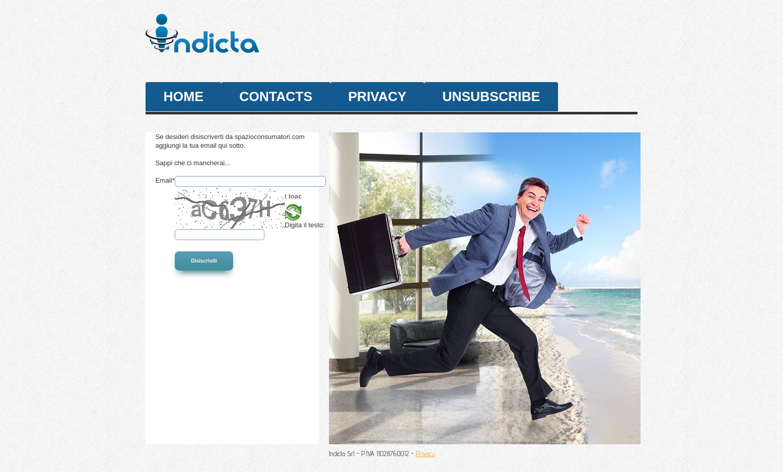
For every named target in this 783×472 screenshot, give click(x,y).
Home (183, 96)
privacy (377, 96)
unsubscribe (491, 96)
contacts (276, 96)
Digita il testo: (305, 225)
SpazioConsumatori (236, 40)
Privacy (425, 453)
